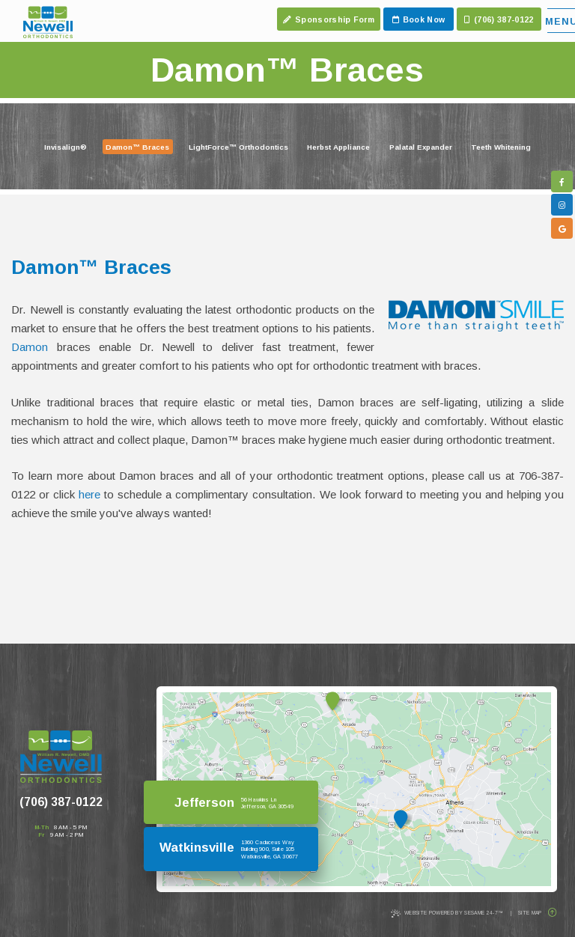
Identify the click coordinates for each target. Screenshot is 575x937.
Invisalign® (65, 147)
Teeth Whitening (501, 147)
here (89, 494)
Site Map (530, 912)
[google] (562, 228)
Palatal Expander (420, 147)
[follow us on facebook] (562, 181)
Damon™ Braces (137, 147)
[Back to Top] (552, 913)
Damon (29, 347)
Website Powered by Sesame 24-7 (447, 913)
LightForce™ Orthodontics (238, 147)
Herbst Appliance (338, 147)
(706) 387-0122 (61, 801)
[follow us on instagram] (562, 205)
